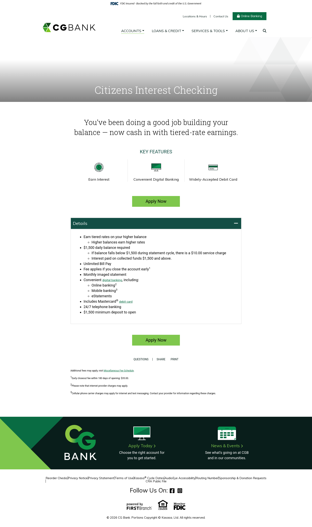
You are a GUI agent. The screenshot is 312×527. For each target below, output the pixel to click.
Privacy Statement (101, 478)
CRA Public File (156, 481)
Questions (139, 359)
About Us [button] (244, 31)
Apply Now (155, 201)
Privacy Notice (78, 478)
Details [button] (80, 223)
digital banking (114, 280)
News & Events (225, 445)
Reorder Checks (56, 478)
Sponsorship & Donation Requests (242, 478)
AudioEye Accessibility (180, 478)
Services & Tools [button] (208, 31)
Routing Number (207, 478)
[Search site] (264, 30)
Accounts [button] (131, 31)
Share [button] (159, 359)
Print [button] (176, 359)
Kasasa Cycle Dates (149, 478)
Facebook (172, 490)
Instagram (179, 490)
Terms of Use (124, 478)
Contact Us (221, 16)
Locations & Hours (195, 16)
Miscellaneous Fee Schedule (119, 370)
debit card (127, 301)
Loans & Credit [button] (166, 31)
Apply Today (140, 445)
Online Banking (251, 16)
